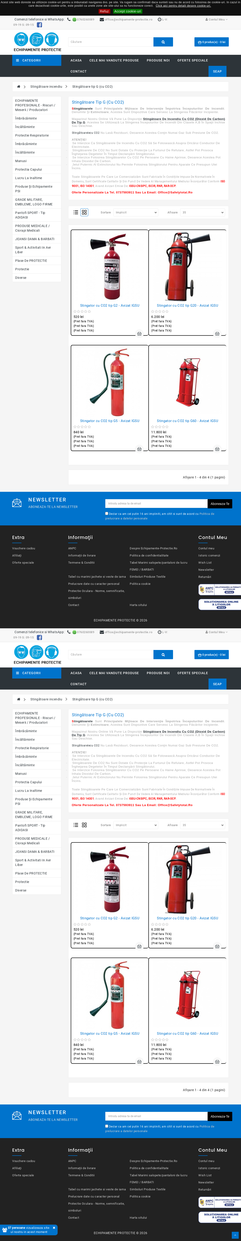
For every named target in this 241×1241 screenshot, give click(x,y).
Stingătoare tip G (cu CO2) (92, 86)
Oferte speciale (192, 60)
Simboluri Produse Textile (148, 576)
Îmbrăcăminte (26, 118)
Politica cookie (140, 584)
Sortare (106, 212)
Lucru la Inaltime (28, 178)
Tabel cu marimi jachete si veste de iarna (97, 576)
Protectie (22, 269)
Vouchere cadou (23, 548)
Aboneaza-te (220, 504)
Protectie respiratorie (32, 135)
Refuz (104, 11)
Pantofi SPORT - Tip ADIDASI (30, 215)
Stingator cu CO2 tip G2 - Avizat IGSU (109, 306)
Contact (79, 71)
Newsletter (206, 569)
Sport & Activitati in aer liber (33, 250)
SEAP (217, 71)
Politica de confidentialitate (149, 555)
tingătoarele (83, 108)
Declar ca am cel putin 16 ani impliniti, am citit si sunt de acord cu (159, 516)
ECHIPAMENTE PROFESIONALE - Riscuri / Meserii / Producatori (35, 105)
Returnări (204, 577)
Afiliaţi (16, 555)
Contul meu (206, 548)
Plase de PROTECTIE (31, 260)
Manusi (20, 161)
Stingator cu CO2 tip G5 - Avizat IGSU (109, 421)
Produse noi (158, 60)
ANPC (72, 548)
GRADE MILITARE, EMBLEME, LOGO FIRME (34, 202)
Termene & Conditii (81, 562)
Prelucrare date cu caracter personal (94, 584)
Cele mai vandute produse (114, 60)
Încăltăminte (25, 127)
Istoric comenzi (209, 555)
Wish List (205, 562)
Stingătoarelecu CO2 (86, 132)
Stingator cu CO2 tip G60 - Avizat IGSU (187, 421)
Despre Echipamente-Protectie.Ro (153, 548)
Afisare (173, 212)
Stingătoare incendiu (46, 86)
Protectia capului (28, 169)
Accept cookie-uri (128, 11)
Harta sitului (138, 605)
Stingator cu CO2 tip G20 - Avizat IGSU (187, 306)
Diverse (20, 278)
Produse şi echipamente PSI (33, 189)
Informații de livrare (82, 555)
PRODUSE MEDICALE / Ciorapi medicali (32, 228)
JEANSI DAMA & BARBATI (35, 239)
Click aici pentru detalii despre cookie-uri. (183, 5)
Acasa (76, 60)
